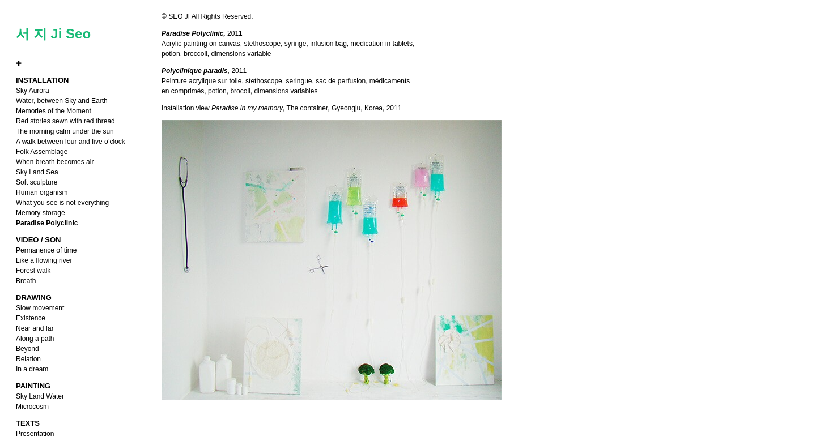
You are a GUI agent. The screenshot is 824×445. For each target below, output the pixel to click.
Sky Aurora (32, 91)
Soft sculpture (36, 182)
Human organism (41, 192)
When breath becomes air (55, 162)
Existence (30, 318)
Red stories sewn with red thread (65, 121)
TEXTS (28, 423)
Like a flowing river (44, 260)
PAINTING (33, 386)
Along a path (35, 339)
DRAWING (34, 297)
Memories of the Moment (53, 111)
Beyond (27, 349)
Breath (26, 281)
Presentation (35, 434)
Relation (28, 359)
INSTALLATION (42, 80)
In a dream (32, 369)
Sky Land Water (40, 396)
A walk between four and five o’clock (70, 142)
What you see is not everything (62, 203)
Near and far (35, 328)
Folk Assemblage (41, 152)
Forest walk (33, 271)
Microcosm (32, 406)
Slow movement (40, 308)
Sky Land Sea (37, 172)
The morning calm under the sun (65, 131)
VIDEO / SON (38, 240)
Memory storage (40, 213)
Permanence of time (46, 250)
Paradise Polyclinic (47, 223)
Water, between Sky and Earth (62, 101)
